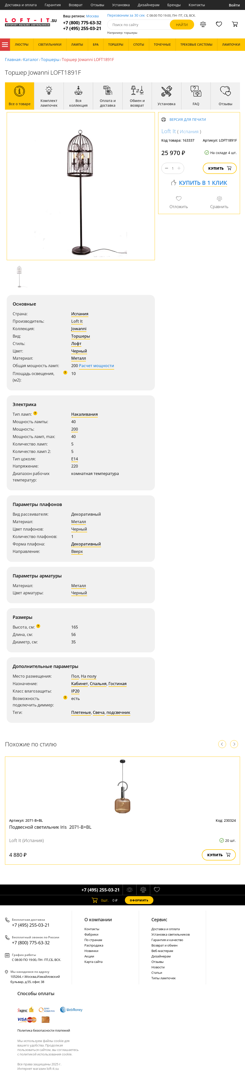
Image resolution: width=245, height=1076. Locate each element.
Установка (121, 4)
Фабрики (91, 934)
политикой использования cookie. (46, 1054)
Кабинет (79, 683)
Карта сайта (93, 961)
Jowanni (78, 328)
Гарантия (53, 4)
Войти (234, 5)
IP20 (75, 691)
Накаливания (84, 414)
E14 (74, 459)
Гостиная (117, 683)
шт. (100, 900)
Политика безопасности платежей (43, 1030)
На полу (88, 676)
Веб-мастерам (162, 951)
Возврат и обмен (164, 945)
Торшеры (50, 59)
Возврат (76, 4)
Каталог (5, 45)
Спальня (98, 683)
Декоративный (86, 544)
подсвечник (118, 712)
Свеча (99, 712)
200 (74, 429)
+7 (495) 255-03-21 (82, 28)
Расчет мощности (96, 365)
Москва (92, 16)
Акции (89, 956)
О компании (98, 919)
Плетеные (81, 712)
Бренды (174, 4)
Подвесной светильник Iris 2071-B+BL (50, 827)
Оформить (139, 900)
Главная (13, 59)
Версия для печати (188, 120)
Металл (78, 358)
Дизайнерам (148, 4)
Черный (79, 351)
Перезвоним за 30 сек (126, 15)
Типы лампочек (163, 978)
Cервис (159, 919)
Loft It (77, 321)
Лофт (76, 343)
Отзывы (97, 4)
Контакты (197, 4)
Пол (75, 676)
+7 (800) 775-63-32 (82, 23)
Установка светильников (170, 934)
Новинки (91, 951)
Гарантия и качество (167, 940)
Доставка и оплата (21, 4)
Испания (79, 313)
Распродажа (93, 945)
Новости (158, 967)
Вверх (77, 551)
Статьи (156, 972)
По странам (93, 940)
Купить (219, 168)
